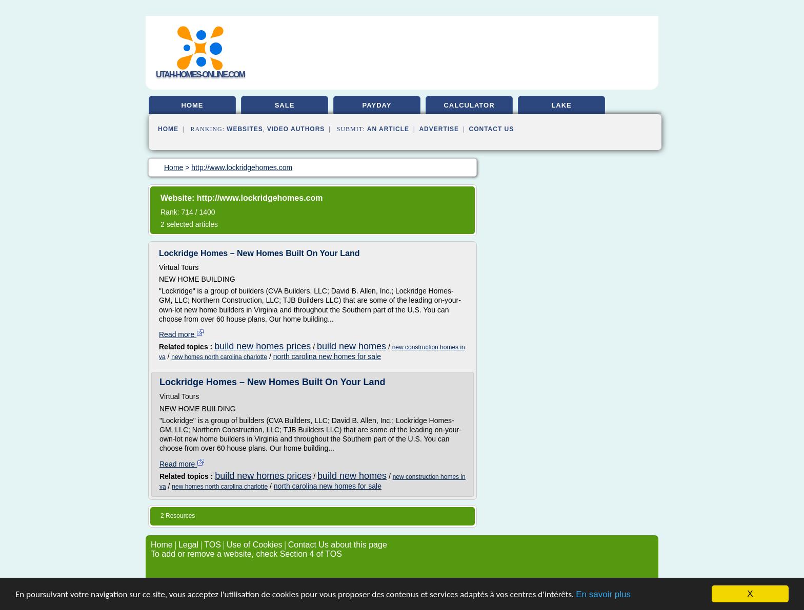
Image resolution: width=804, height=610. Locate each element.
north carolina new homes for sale (327, 356)
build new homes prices (262, 346)
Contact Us (491, 129)
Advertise (439, 129)
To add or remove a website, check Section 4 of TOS (246, 554)
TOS (212, 544)
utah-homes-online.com (200, 74)
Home (168, 129)
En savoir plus (603, 594)
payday (377, 105)
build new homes (351, 346)
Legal (188, 544)
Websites (245, 129)
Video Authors (296, 129)
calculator (469, 105)
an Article (388, 129)
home (193, 105)
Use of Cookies (255, 544)
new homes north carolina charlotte (219, 357)
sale (285, 105)
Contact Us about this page (337, 544)
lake (561, 105)
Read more (182, 334)
